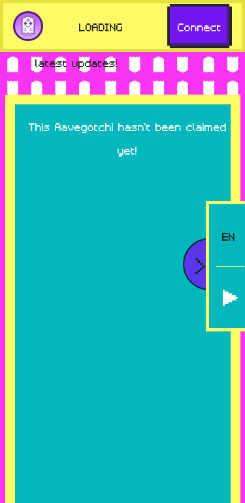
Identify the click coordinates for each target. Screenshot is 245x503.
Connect (199, 26)
